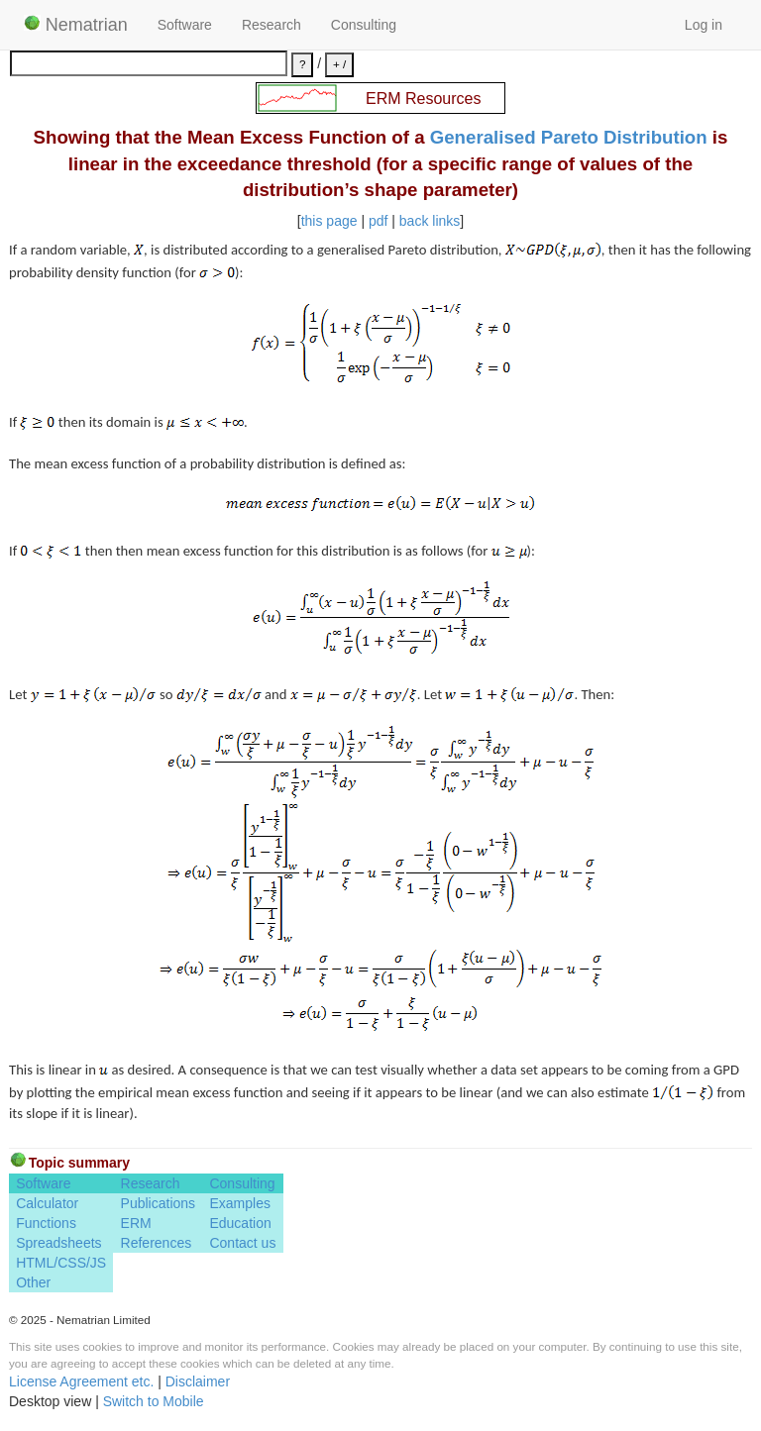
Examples (239, 1203)
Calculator (47, 1203)
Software (185, 25)
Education (240, 1223)
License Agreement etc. (81, 1381)
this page (329, 221)
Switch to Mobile (153, 1401)
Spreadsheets (58, 1243)
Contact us (242, 1243)
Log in (703, 25)
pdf (378, 221)
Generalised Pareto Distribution (568, 137)
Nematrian (76, 25)
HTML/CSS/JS (61, 1263)
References (156, 1243)
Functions (46, 1223)
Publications (158, 1203)
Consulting (363, 25)
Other (33, 1282)
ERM (136, 1223)
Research (271, 25)
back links (429, 221)
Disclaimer (197, 1381)
